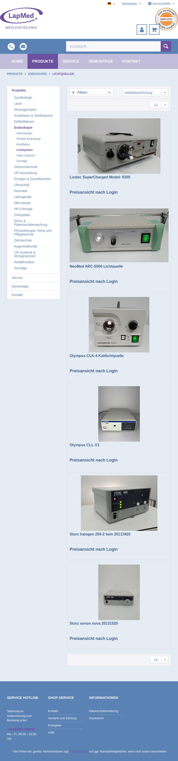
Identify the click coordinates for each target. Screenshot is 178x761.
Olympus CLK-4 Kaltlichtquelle (97, 356)
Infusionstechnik (25, 167)
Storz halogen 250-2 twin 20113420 (100, 534)
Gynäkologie (23, 97)
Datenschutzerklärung (103, 711)
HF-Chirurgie (23, 209)
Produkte (19, 90)
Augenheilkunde (25, 246)
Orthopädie (22, 215)
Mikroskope (22, 203)
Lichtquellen (24, 150)
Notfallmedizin (24, 262)
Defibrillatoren (24, 121)
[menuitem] (142, 29)
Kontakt (17, 295)
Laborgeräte (23, 197)
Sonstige (21, 161)
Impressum (96, 718)
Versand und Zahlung (62, 718)
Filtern (79, 92)
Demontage (20, 286)
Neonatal (20, 191)
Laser (18, 103)
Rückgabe (55, 725)
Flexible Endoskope (28, 139)
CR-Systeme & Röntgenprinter (25, 254)
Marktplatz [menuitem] (130, 4)
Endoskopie (23, 127)
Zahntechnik (23, 240)
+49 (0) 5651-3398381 (21, 729)
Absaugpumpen (25, 109)
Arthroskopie (24, 133)
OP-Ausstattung (25, 173)
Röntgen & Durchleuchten (32, 179)
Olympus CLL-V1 (84, 445)
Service (17, 278)
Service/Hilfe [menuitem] (159, 4)
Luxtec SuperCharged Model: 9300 (100, 177)
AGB (51, 732)
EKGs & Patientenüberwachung (30, 222)
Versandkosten (79, 751)
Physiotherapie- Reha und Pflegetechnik (33, 232)
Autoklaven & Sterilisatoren (33, 115)
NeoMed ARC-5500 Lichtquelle (96, 266)
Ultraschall (21, 185)
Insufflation (23, 144)
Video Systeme (25, 155)
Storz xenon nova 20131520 (94, 623)
